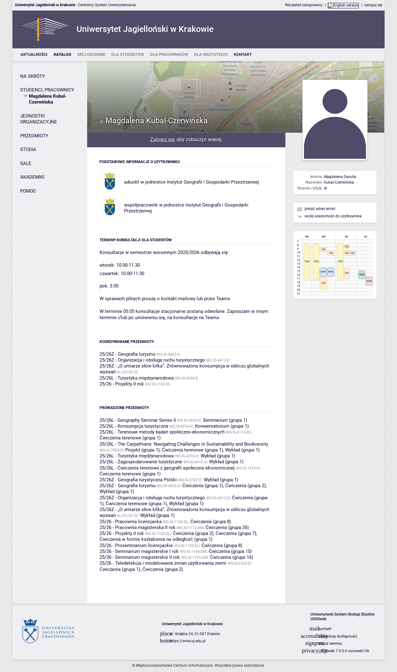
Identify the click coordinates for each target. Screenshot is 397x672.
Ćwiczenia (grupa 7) (236, 533)
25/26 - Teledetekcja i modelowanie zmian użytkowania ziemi (163, 563)
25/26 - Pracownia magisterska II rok (138, 527)
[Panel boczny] (49, 332)
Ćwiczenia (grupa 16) (231, 557)
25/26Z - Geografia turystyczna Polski (138, 480)
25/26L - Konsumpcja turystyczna (134, 426)
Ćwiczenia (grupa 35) (227, 527)
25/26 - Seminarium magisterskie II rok (140, 557)
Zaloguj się (162, 139)
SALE (25, 163)
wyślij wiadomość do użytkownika (333, 216)
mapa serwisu (330, 643)
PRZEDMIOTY (34, 136)
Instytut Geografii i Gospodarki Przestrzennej (213, 182)
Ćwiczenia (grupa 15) (230, 551)
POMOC (28, 191)
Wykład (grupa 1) (242, 450)
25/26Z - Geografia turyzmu (127, 354)
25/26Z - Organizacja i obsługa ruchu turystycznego (152, 360)
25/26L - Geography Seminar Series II (138, 420)
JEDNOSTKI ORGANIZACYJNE (38, 119)
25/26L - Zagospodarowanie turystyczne (141, 462)
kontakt (325, 629)
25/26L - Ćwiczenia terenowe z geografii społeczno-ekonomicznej (167, 468)
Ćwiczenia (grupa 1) (202, 485)
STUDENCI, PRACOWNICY (47, 90)
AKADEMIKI (32, 177)
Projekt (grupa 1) (142, 450)
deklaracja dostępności (338, 636)
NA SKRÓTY (32, 76)
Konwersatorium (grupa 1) (222, 426)
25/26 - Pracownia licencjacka (131, 521)
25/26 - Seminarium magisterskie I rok (139, 551)
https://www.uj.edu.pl (188, 641)
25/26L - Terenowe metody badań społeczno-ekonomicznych (162, 432)
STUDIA (28, 149)
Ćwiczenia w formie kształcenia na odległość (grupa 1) (156, 539)
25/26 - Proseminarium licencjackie (136, 545)
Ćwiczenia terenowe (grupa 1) (130, 438)
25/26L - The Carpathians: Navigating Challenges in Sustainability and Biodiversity (184, 444)
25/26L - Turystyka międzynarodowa (137, 378)
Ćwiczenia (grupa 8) (210, 521)
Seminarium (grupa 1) (225, 420)
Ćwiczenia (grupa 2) (245, 485)
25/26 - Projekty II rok (122, 384)
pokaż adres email (320, 209)
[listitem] (34, 54)
